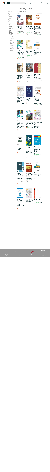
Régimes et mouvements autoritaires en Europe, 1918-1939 (37, 28)
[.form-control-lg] (18, 2)
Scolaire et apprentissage (11, 35)
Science (10, 31)
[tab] (12, 23)
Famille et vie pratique (12, 43)
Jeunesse (10, 27)
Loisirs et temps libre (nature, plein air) (12, 50)
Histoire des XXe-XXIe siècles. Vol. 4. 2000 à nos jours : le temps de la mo (20, 124)
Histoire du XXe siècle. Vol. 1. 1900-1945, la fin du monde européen (20, 53)
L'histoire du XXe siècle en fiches (37, 76)
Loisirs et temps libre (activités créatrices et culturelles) (12, 45)
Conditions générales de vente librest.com (20, 250)
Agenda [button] (44, 2)
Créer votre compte (7, 250)
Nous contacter (15, 254)
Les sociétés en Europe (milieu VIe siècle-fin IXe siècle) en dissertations (29, 175)
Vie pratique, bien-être (11, 36)
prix (9, 21)
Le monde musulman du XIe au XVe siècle (20, 28)
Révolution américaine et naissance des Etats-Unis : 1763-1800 (20, 76)
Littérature (11, 28)
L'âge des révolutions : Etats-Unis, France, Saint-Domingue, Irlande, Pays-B (20, 202)
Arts (10, 23)
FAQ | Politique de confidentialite (18, 255)
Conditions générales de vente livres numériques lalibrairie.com (19, 251)
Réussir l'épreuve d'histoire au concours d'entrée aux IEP (20, 176)
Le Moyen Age (37, 200)
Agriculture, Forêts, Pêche (12, 38)
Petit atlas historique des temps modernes (29, 75)
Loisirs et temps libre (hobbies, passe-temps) (12, 48)
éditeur (9, 14)
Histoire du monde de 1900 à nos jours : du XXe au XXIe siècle (29, 123)
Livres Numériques (7, 254)
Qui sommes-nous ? (7, 255)
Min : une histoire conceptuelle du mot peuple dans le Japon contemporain (37, 100)
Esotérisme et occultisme (12, 41)
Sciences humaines (11, 33)
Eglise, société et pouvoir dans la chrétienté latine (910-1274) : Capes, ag (38, 150)
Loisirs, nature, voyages (12, 30)
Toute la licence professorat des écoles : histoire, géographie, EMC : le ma (38, 124)
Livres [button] (28, 2)
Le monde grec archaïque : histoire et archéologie (20, 99)
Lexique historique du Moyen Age (37, 174)
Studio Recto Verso (44, 255)
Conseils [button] (36, 2)
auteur (9, 15)
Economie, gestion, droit (11, 26)
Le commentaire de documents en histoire (29, 52)
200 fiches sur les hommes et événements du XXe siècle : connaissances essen (29, 151)
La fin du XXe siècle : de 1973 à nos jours (29, 200)
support (9, 20)
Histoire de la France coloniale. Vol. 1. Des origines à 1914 (29, 28)
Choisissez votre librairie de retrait (8, 251)
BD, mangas (11, 24)
